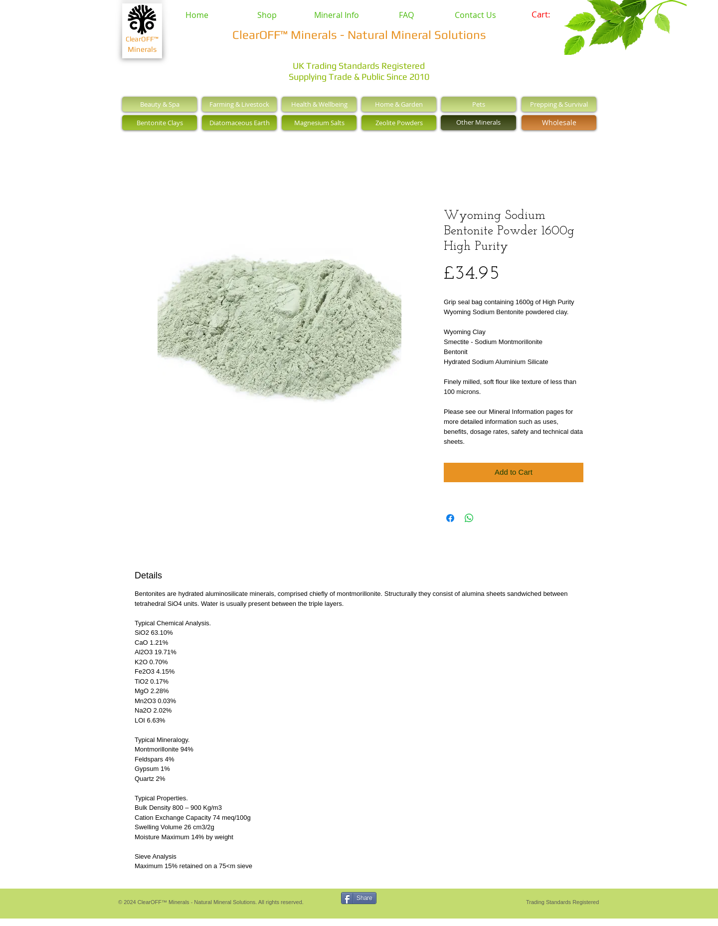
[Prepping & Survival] (559, 104)
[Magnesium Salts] (319, 122)
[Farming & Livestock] (239, 104)
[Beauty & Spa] (159, 104)
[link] (548, 14)
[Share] (358, 898)
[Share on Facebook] (450, 518)
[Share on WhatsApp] (469, 518)
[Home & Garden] (398, 104)
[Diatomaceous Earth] (239, 122)
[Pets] (478, 104)
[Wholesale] (559, 122)
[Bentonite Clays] (159, 122)
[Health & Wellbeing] (319, 104)
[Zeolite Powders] (398, 122)
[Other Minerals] (478, 122)
